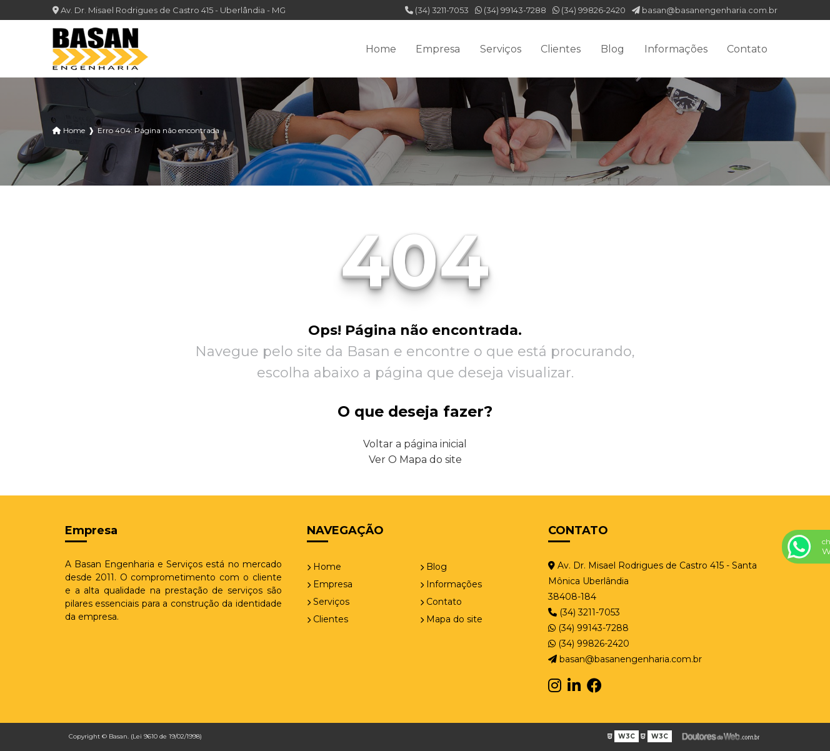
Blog (612, 49)
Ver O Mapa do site (415, 459)
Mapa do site (451, 619)
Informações (676, 49)
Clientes (561, 49)
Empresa (438, 49)
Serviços (500, 49)
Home (381, 49)
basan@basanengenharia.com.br (705, 10)
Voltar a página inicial (415, 444)
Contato (747, 49)
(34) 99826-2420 (589, 10)
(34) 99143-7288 (510, 10)
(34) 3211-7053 (437, 10)
